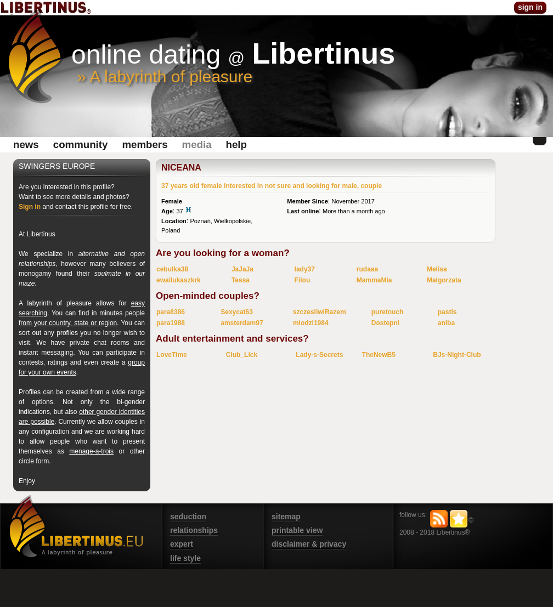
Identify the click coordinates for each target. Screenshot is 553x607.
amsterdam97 (242, 323)
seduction (188, 516)
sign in (530, 7)
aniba (446, 323)
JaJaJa (242, 269)
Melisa (437, 269)
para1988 (170, 323)
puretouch (387, 312)
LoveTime (171, 355)
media (197, 144)
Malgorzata (444, 280)
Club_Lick (241, 355)
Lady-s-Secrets (319, 355)
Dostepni (385, 323)
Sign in (30, 207)
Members (144, 144)
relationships (194, 530)
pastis (447, 312)
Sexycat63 (237, 312)
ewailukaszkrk (178, 280)
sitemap (286, 516)
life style (185, 558)
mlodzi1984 (311, 323)
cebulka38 (172, 269)
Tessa (241, 280)
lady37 (305, 269)
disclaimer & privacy (309, 544)
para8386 (170, 312)
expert (181, 544)
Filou (303, 280)
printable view (297, 530)
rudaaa (367, 269)
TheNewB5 (379, 355)
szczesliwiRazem (319, 312)
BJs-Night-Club (457, 355)
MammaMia (374, 280)
